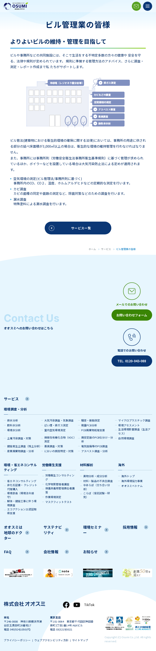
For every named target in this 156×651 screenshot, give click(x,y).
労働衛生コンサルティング (60, 476)
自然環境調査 (126, 437)
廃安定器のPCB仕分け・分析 (97, 438)
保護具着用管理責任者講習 (60, 489)
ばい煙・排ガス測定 (56, 424)
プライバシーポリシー (17, 639)
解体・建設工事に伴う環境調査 (22, 502)
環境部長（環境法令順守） (20, 494)
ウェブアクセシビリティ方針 (53, 639)
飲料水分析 (14, 424)
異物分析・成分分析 (95, 475)
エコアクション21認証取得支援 (22, 510)
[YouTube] (76, 603)
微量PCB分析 (89, 424)
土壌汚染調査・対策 (19, 437)
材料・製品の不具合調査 (98, 480)
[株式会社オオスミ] (16, 6)
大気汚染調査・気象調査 (59, 419)
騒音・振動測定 (90, 419)
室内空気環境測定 (55, 429)
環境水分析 (14, 429)
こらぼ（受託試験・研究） (96, 494)
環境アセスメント (129, 424)
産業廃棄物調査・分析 (20, 450)
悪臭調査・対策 (53, 445)
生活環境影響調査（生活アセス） (134, 430)
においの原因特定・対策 (59, 450)
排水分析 (12, 419)
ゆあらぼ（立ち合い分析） (96, 486)
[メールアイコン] (136, 6)
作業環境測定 (53, 496)
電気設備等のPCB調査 (94, 445)
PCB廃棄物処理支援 (93, 429)
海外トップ (128, 475)
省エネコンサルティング (21, 480)
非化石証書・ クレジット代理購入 (22, 486)
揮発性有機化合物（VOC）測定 (60, 438)
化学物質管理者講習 (57, 483)
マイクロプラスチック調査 (134, 419)
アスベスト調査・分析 (94, 450)
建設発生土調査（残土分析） (24, 445)
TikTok (88, 603)
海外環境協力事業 (132, 480)
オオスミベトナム (132, 485)
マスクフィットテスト (58, 501)
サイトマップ (83, 639)
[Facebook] (65, 603)
